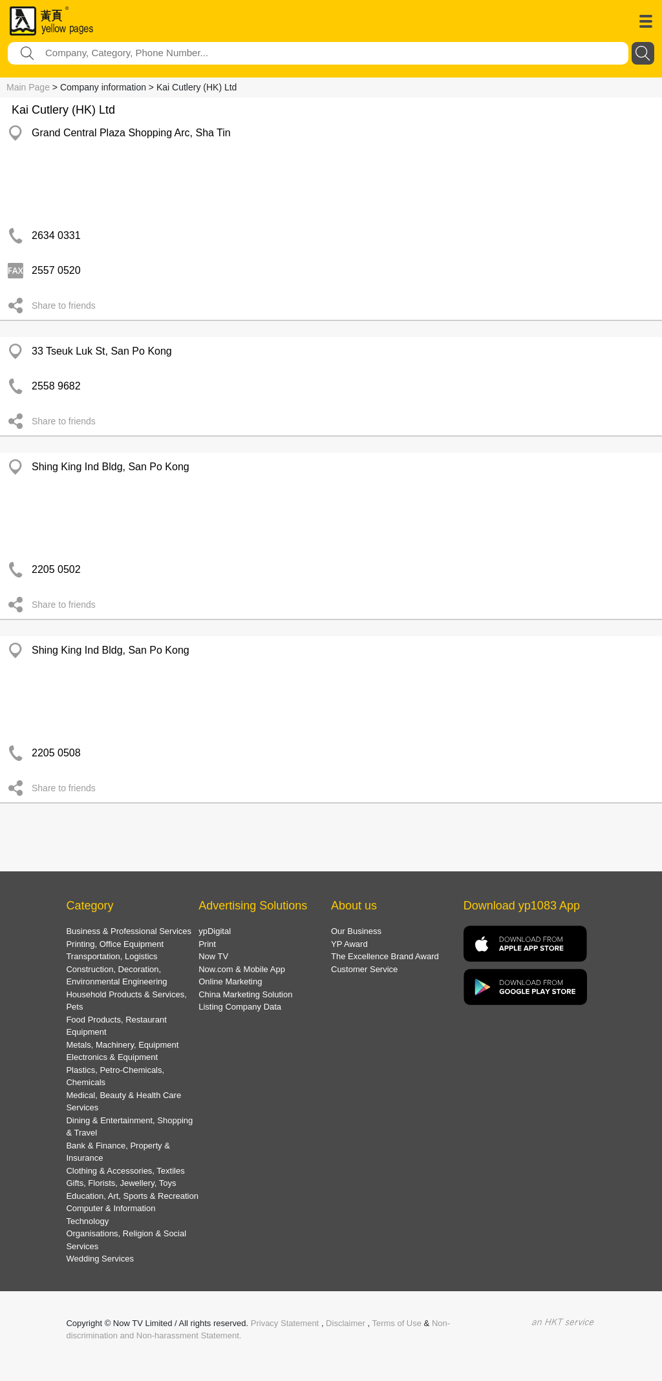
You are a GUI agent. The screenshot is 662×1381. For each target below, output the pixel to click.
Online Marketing (230, 981)
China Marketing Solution (245, 994)
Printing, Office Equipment (115, 944)
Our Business (356, 931)
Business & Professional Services (128, 931)
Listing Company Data (239, 1007)
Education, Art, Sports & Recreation (132, 1196)
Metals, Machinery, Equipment (122, 1045)
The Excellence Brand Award (385, 956)
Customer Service (364, 969)
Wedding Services (100, 1258)
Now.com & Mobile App (241, 969)
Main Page (28, 87)
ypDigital (214, 931)
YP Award (349, 944)
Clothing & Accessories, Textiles (125, 1171)
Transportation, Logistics (111, 956)
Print (207, 944)
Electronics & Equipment (112, 1057)
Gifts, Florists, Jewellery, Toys (121, 1183)
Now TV (213, 956)
